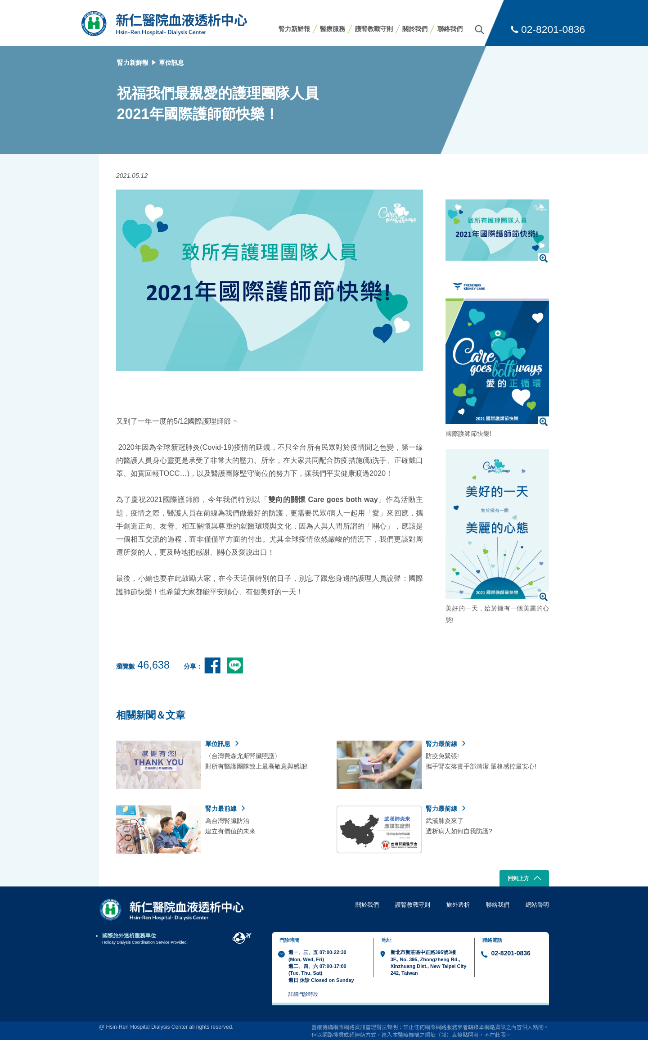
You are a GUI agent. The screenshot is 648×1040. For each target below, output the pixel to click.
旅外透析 (458, 904)
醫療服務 (332, 28)
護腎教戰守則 (374, 28)
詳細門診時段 (303, 994)
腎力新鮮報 (294, 28)
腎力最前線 (445, 744)
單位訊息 (171, 62)
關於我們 (415, 28)
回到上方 (524, 878)
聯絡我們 (450, 28)
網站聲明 (537, 904)
